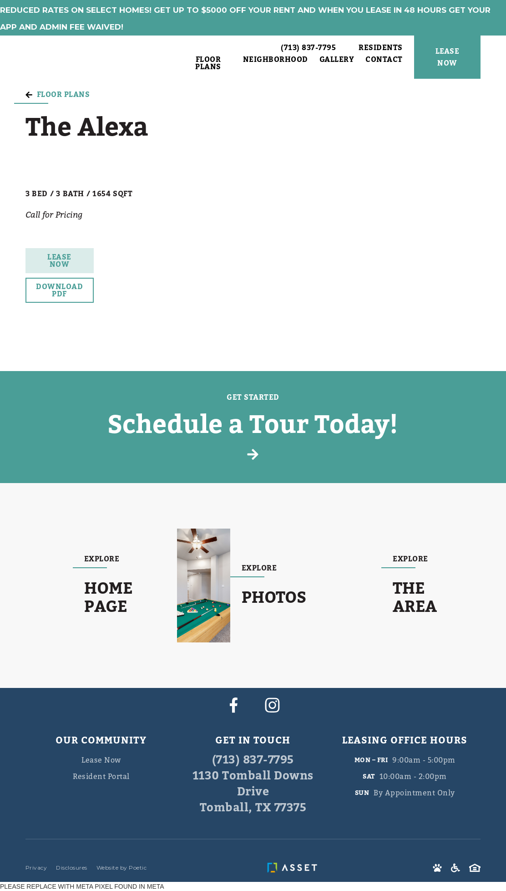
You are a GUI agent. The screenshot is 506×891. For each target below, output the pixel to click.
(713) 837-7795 (253, 760)
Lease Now (59, 261)
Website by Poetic (121, 867)
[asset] (294, 867)
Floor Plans (208, 63)
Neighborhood (275, 60)
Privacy (36, 867)
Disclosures (71, 867)
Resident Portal (101, 776)
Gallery (336, 60)
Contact (384, 60)
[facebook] (233, 705)
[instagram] (272, 705)
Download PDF (59, 290)
